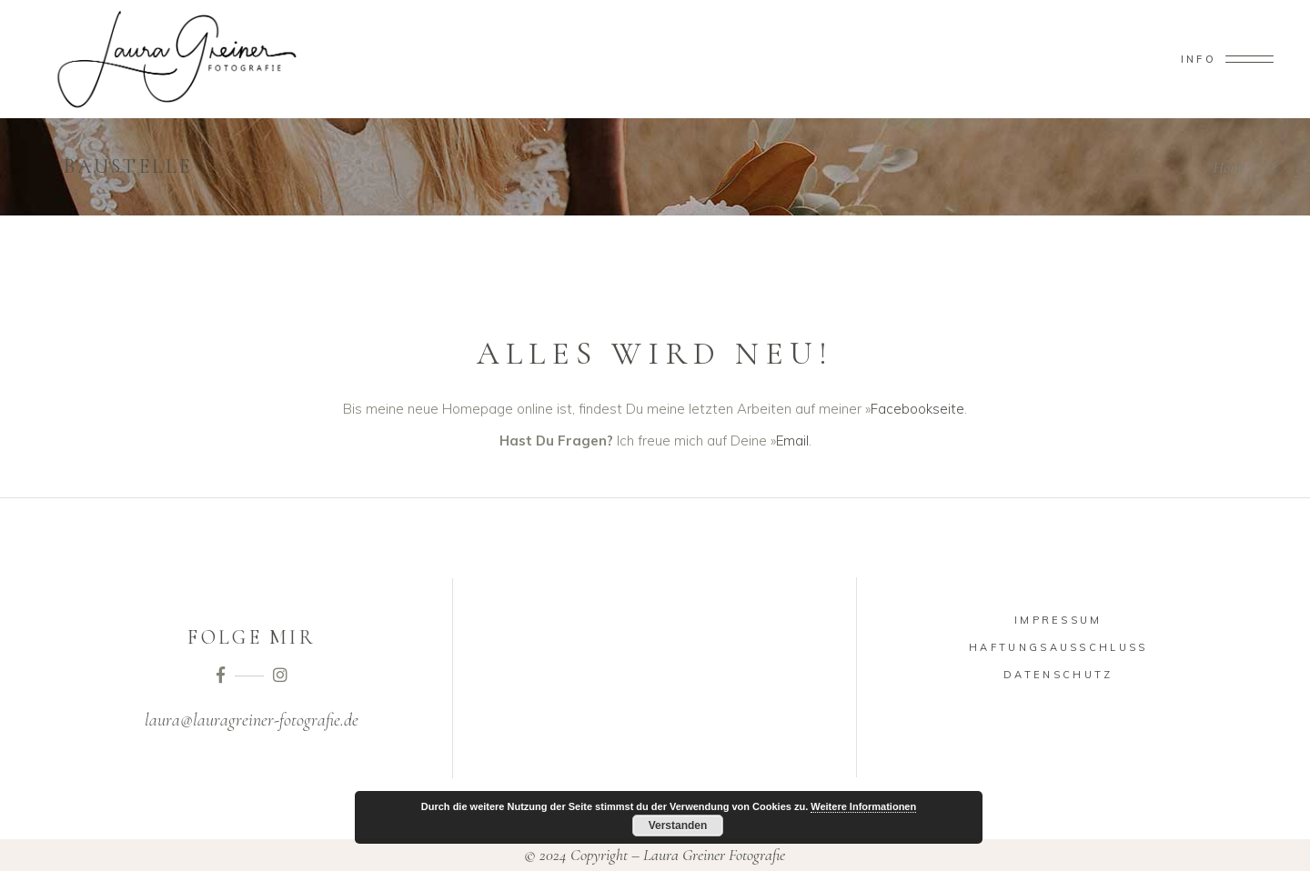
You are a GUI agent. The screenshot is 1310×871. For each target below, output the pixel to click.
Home (1229, 167)
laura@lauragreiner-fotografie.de (251, 720)
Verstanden (678, 825)
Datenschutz (1058, 674)
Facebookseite (917, 408)
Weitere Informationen (863, 806)
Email (792, 440)
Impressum (1058, 620)
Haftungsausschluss (1058, 647)
